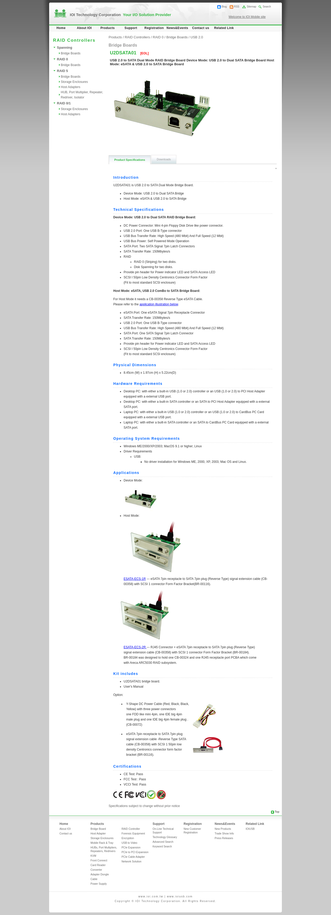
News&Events (177, 28)
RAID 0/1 (64, 103)
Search (267, 6)
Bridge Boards (70, 53)
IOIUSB (250, 828)
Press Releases (224, 838)
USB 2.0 (197, 37)
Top (277, 811)
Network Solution (131, 861)
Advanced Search (163, 841)
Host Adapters (70, 87)
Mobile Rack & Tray (102, 842)
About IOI (84, 28)
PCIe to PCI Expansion (135, 852)
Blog (224, 6)
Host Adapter (98, 833)
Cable (94, 879)
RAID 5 (62, 71)
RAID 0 (62, 59)
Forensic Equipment (133, 833)
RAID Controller (131, 828)
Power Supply (99, 883)
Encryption (128, 838)
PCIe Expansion (131, 847)
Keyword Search (162, 846)
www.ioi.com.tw (150, 896)
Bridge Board (98, 828)
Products (107, 28)
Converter (96, 869)
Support (131, 28)
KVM (93, 855)
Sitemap (251, 6)
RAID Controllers (137, 37)
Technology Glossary (165, 837)
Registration (154, 28)
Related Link (224, 28)
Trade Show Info (224, 833)
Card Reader (98, 865)
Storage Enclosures (74, 82)
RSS (236, 6)
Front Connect (99, 860)
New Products (223, 828)
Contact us (200, 28)
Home (61, 28)
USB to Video (129, 842)
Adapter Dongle (100, 874)
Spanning (64, 47)
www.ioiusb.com (180, 896)
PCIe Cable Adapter (133, 856)
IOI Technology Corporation (120, 14)
